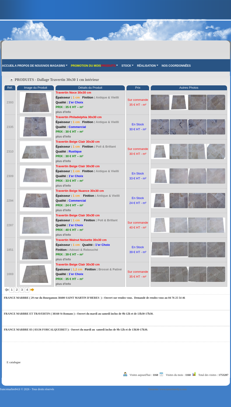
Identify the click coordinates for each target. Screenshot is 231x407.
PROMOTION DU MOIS (86, 65)
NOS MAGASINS (55, 65)
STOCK (127, 65)
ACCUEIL (8, 65)
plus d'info (63, 112)
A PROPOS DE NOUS (29, 65)
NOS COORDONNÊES (176, 65)
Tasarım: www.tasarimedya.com (167, 389)
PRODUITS (109, 65)
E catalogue (14, 362)
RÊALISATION (147, 65)
